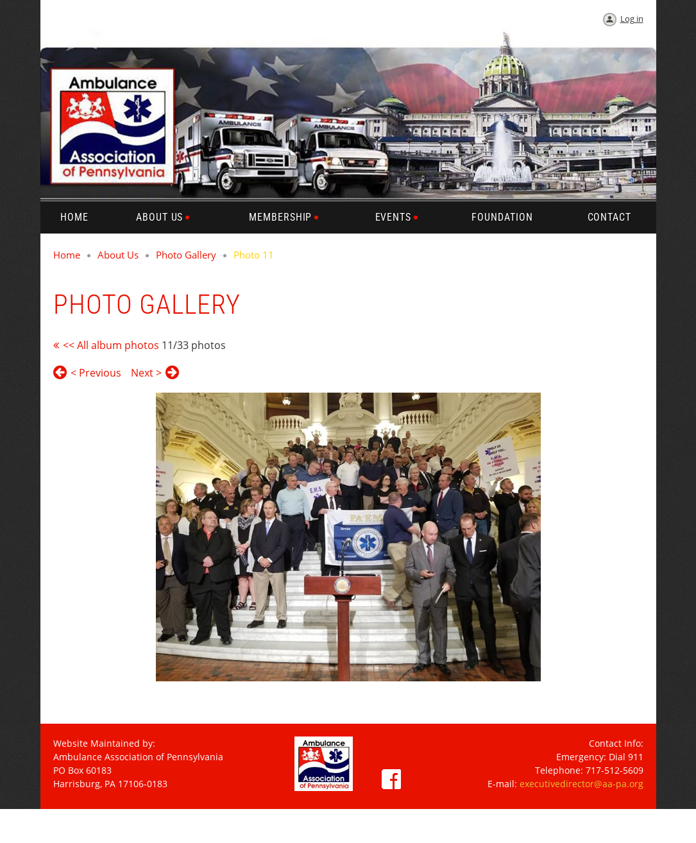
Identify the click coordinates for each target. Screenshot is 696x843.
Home (66, 254)
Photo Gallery (186, 254)
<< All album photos (111, 345)
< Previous (96, 373)
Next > (146, 373)
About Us (118, 254)
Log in (631, 18)
